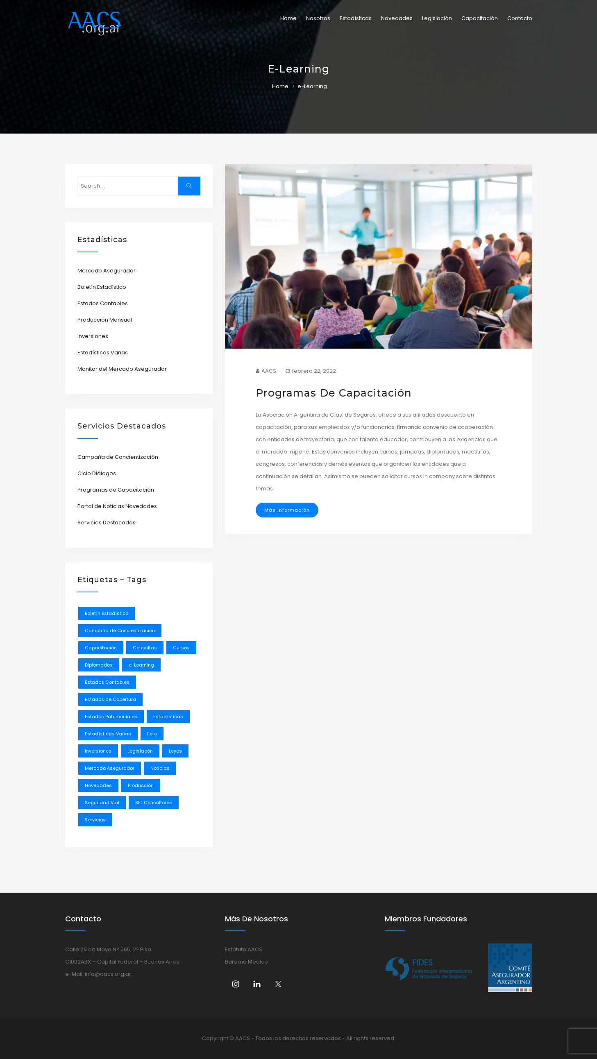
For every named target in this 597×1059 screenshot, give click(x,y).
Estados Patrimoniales (111, 716)
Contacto (519, 18)
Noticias (160, 768)
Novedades (397, 18)
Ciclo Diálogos (96, 473)
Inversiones (92, 336)
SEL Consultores (153, 802)
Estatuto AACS (243, 949)
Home (288, 18)
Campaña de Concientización (117, 457)
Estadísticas (356, 18)
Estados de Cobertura (110, 699)
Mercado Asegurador (106, 270)
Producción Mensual (104, 320)
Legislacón (140, 751)
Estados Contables (102, 303)
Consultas (145, 647)
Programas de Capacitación (115, 490)
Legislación (437, 18)
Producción (141, 785)
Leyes (175, 751)
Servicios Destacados (106, 522)
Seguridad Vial (102, 802)
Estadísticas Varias (102, 352)
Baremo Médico (246, 962)
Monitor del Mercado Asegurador (122, 369)
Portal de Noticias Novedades (117, 506)
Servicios (95, 819)
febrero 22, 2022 (311, 371)
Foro (152, 733)
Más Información (287, 510)
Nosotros (318, 18)
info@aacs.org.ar (108, 974)
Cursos (181, 647)
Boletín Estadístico (101, 287)
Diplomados (99, 665)
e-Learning (141, 665)
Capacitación (479, 18)
